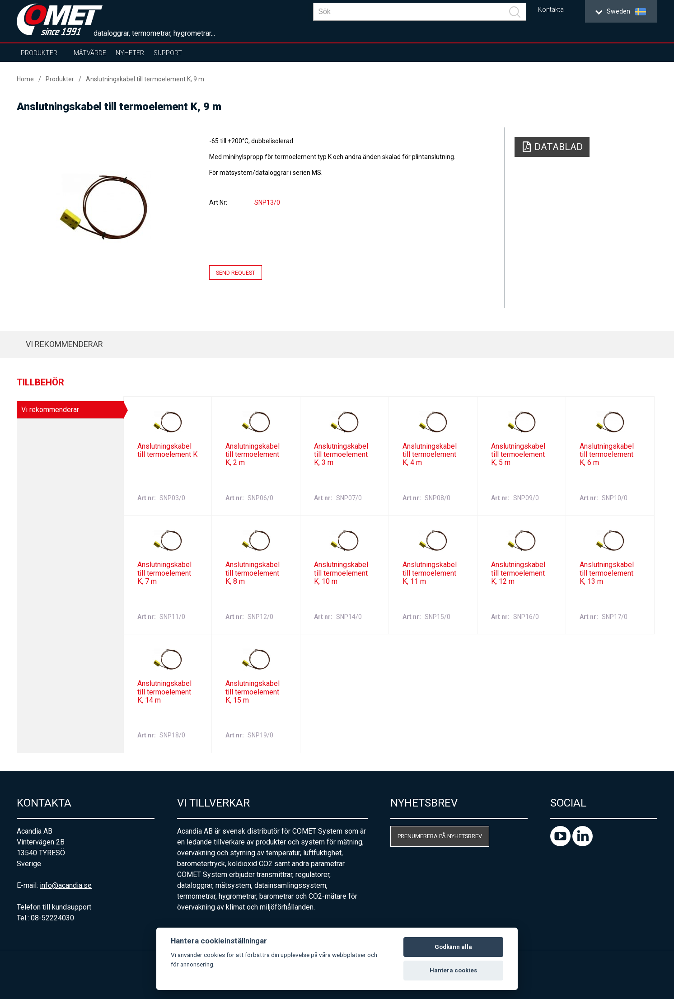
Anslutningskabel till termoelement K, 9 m (145, 79)
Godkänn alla (453, 946)
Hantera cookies (453, 970)
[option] (103, 206)
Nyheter (130, 52)
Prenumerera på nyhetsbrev (440, 836)
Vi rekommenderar (64, 344)
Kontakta (551, 10)
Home (25, 79)
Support (168, 52)
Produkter (39, 52)
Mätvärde (90, 52)
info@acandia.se (66, 885)
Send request (235, 272)
